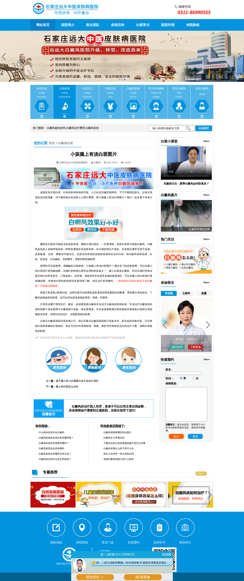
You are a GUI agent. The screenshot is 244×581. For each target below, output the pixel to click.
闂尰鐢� (143, 577)
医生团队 (93, 25)
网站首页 (43, 25)
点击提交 (203, 128)
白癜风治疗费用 (75, 128)
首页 (52, 143)
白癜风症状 (92, 128)
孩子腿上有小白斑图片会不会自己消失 (77, 381)
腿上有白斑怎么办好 (67, 386)
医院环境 (167, 25)
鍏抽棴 (166, 554)
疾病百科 (117, 25)
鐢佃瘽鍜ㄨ (95, 577)
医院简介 (67, 25)
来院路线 (193, 25)
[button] (240, 56)
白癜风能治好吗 (56, 128)
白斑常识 (143, 25)
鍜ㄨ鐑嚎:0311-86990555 (117, 554)
